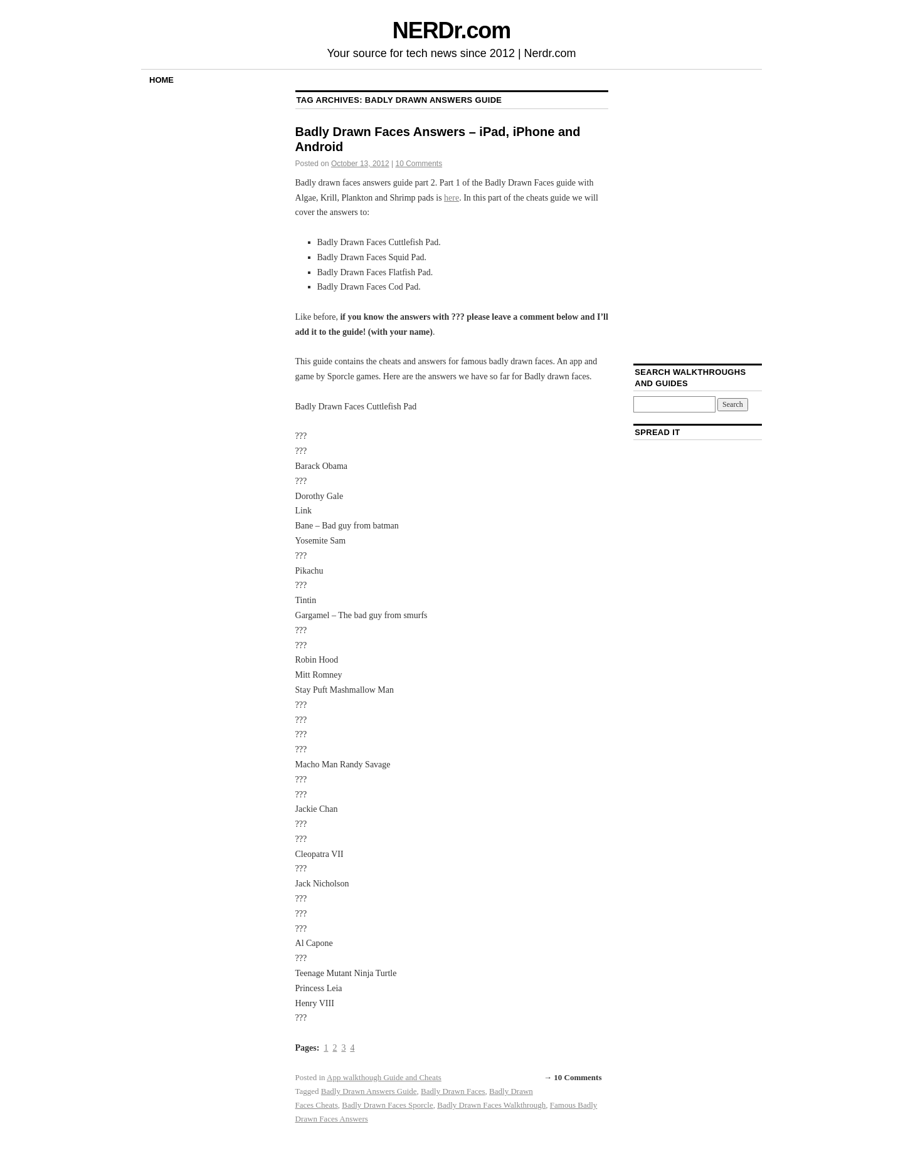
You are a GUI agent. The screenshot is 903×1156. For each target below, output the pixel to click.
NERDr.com (451, 30)
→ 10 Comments (572, 1077)
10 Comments (418, 163)
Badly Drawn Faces (453, 1091)
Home (161, 80)
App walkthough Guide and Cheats (384, 1077)
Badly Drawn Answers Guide (369, 1091)
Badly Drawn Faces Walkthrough (491, 1105)
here (451, 197)
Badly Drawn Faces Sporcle (387, 1105)
